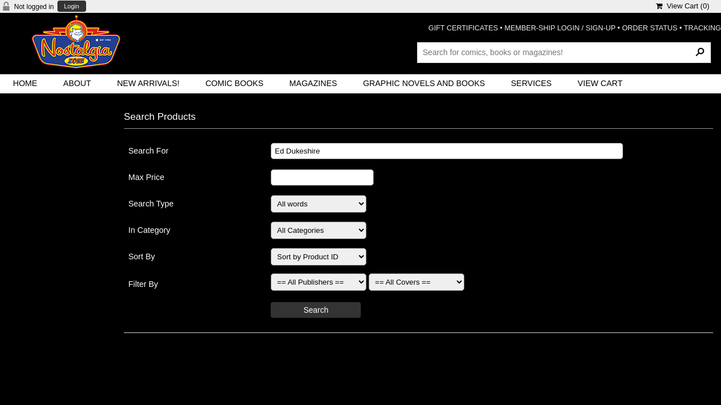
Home (25, 83)
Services (531, 83)
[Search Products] (564, 52)
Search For (148, 150)
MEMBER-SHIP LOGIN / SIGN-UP (559, 28)
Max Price (146, 177)
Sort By (141, 256)
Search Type (151, 203)
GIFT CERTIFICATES (463, 28)
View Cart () (682, 6)
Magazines (313, 83)
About (77, 83)
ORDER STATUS (649, 28)
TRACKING (702, 28)
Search (315, 310)
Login (71, 6)
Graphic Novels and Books (424, 83)
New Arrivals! (148, 83)
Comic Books (234, 83)
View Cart (600, 83)
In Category (149, 230)
